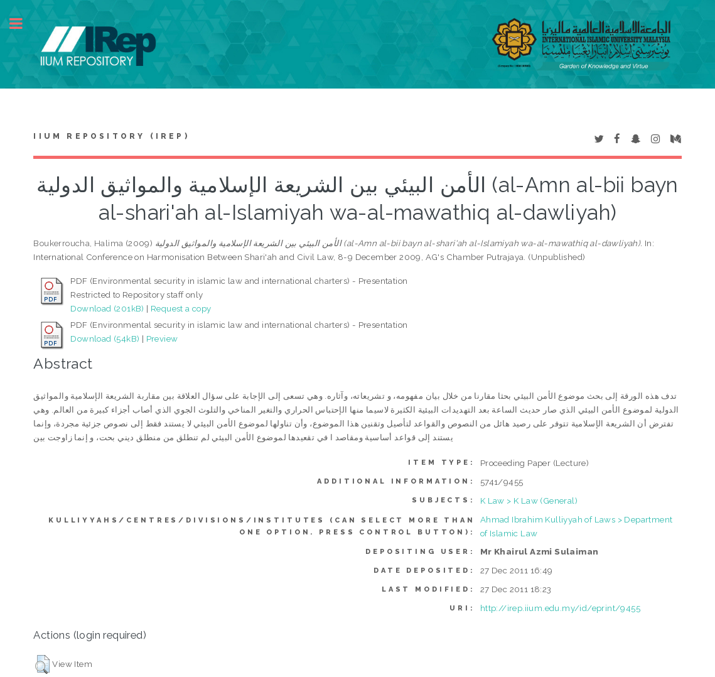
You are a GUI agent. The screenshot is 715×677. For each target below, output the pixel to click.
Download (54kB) (104, 338)
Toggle (22, 23)
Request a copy (181, 308)
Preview (162, 338)
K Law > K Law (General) (529, 501)
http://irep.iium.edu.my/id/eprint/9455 (560, 608)
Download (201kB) (107, 308)
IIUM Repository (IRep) (111, 136)
